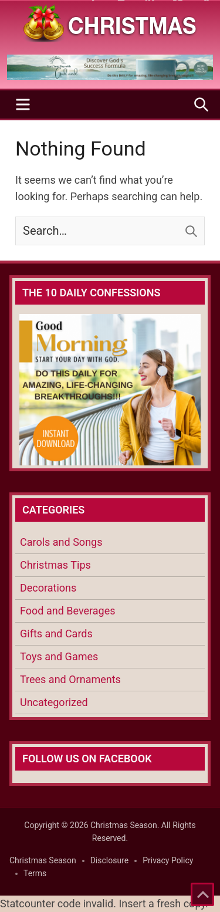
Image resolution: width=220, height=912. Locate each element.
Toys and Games (59, 656)
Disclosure (109, 860)
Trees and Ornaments (70, 679)
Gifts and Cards (56, 633)
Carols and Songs (61, 542)
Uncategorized (54, 702)
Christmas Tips (55, 565)
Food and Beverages (68, 610)
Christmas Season (42, 860)
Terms (34, 873)
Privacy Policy (168, 860)
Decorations (48, 588)
